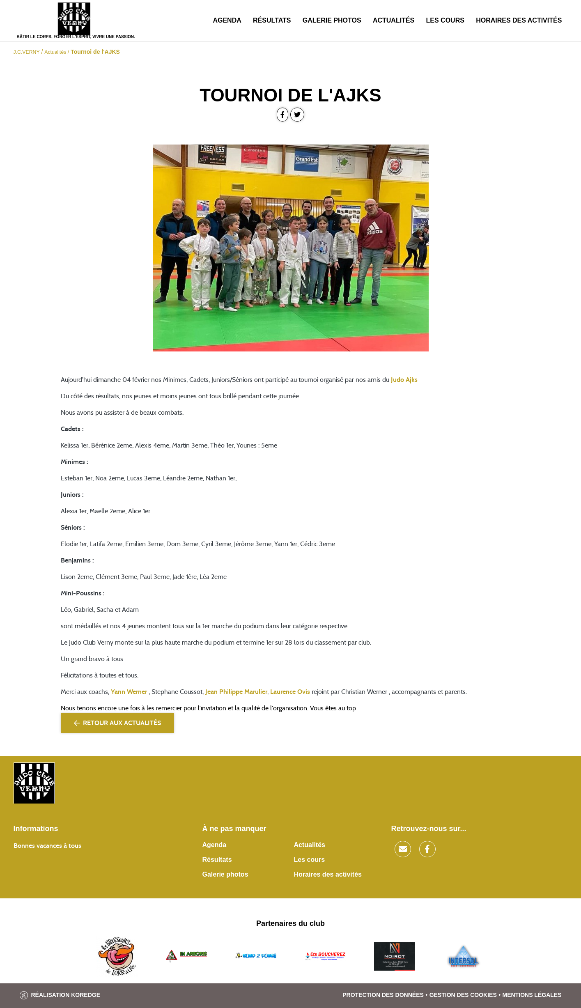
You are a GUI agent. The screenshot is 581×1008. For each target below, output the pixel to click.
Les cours (445, 20)
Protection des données (383, 995)
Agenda (227, 20)
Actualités (393, 20)
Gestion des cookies (463, 995)
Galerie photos (332, 20)
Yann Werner (129, 692)
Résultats (272, 20)
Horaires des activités (519, 20)
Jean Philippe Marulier (236, 692)
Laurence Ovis (290, 692)
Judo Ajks (404, 380)
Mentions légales (532, 995)
